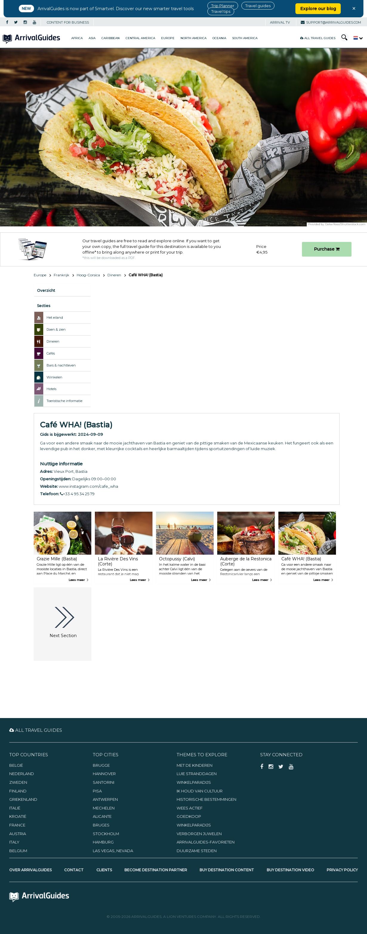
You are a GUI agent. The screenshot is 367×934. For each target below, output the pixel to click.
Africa (77, 38)
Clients (104, 870)
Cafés (51, 353)
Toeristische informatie (64, 401)
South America (244, 38)
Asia (92, 38)
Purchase (327, 249)
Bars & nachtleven (61, 365)
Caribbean (110, 38)
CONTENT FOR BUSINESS (68, 22)
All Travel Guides (317, 38)
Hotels (51, 389)
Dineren (114, 275)
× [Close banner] (354, 8)
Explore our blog (318, 8)
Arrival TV (280, 22)
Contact (74, 870)
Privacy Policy (342, 870)
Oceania (219, 38)
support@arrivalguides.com (331, 22)
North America (193, 38)
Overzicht (46, 290)
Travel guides (258, 5)
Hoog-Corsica (88, 275)
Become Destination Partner (155, 870)
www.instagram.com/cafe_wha (88, 486)
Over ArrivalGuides (30, 870)
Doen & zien (56, 329)
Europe (168, 38)
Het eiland (55, 317)
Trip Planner (222, 5)
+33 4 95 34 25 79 (77, 493)
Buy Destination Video (290, 870)
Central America (140, 38)
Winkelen (54, 377)
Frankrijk (61, 275)
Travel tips (220, 11)
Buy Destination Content (227, 870)
